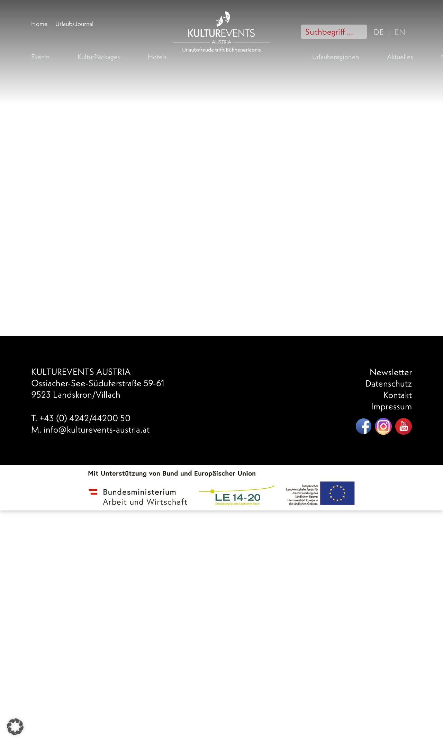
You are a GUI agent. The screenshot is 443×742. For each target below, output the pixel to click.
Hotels (157, 56)
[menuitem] (380, 31)
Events (40, 56)
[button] (15, 727)
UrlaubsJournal (74, 24)
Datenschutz (388, 383)
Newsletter (391, 372)
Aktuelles (400, 56)
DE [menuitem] (379, 32)
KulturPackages (99, 56)
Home (39, 24)
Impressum (391, 406)
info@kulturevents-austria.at (97, 429)
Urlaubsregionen (335, 56)
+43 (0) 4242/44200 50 (84, 418)
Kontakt (397, 394)
